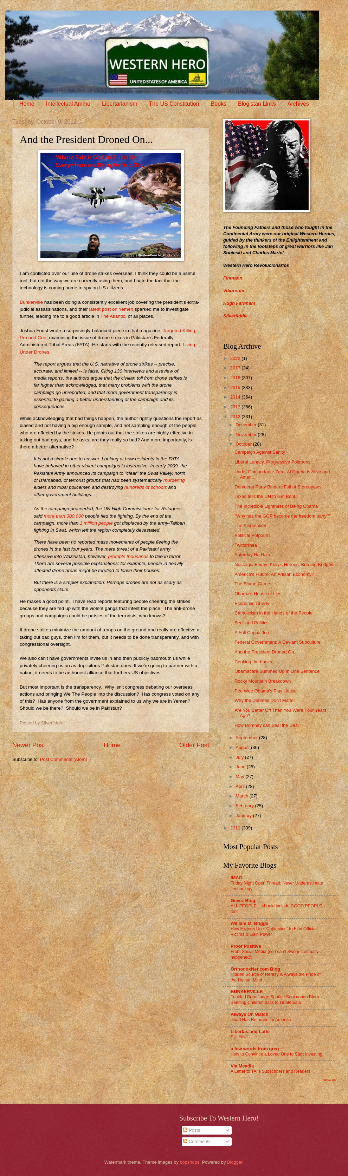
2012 (235, 416)
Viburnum (233, 290)
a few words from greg (255, 1048)
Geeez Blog (243, 900)
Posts (191, 1130)
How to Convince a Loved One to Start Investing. (277, 1054)
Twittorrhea (245, 545)
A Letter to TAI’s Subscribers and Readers (270, 1071)
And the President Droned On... (266, 652)
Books (218, 104)
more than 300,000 (64, 516)
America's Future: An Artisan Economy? (274, 574)
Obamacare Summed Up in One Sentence (277, 671)
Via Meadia (242, 1066)
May (240, 776)
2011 (235, 827)
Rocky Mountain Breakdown (262, 681)
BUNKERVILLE (247, 991)
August (243, 747)
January (244, 815)
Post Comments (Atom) (63, 759)
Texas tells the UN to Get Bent (264, 496)
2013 (235, 406)
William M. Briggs (249, 923)
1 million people (96, 523)
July (240, 757)
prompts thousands (128, 556)
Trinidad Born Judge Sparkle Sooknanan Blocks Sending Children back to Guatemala (276, 999)
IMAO (237, 877)
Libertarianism (119, 104)
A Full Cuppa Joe (251, 632)
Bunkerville (31, 302)
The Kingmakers (251, 525)
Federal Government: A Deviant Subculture (277, 642)
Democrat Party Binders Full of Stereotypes (278, 487)
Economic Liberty (251, 603)
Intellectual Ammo (68, 104)
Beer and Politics (251, 622)
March (242, 796)
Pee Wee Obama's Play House (265, 691)
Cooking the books (253, 661)
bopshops (189, 1162)
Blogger (235, 1162)
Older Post (194, 745)
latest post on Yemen (111, 309)
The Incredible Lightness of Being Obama (276, 506)
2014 (235, 397)
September (247, 737)
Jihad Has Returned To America (261, 1019)
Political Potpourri (252, 535)
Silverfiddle (235, 315)
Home (26, 104)
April (241, 786)
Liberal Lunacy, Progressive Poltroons (272, 462)
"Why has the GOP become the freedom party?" (282, 516)
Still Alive (239, 1036)
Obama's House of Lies (257, 593)
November (247, 434)
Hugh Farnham (239, 303)
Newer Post (28, 745)
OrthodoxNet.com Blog (255, 969)
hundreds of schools (145, 487)
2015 (235, 387)
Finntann (232, 278)
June (241, 766)
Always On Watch (250, 1014)
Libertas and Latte (250, 1031)
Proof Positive (246, 946)
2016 (235, 377)
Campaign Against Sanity (259, 452)
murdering (174, 480)
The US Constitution (174, 104)
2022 (235, 358)
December (247, 424)
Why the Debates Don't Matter (264, 700)
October (244, 444)
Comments (197, 1141)
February (245, 805)
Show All (329, 1080)
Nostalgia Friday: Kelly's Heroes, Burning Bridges (283, 564)
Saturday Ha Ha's (252, 554)
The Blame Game (252, 583)
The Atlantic (113, 316)
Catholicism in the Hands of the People (273, 613)
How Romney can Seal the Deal (266, 725)
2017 (235, 367)
